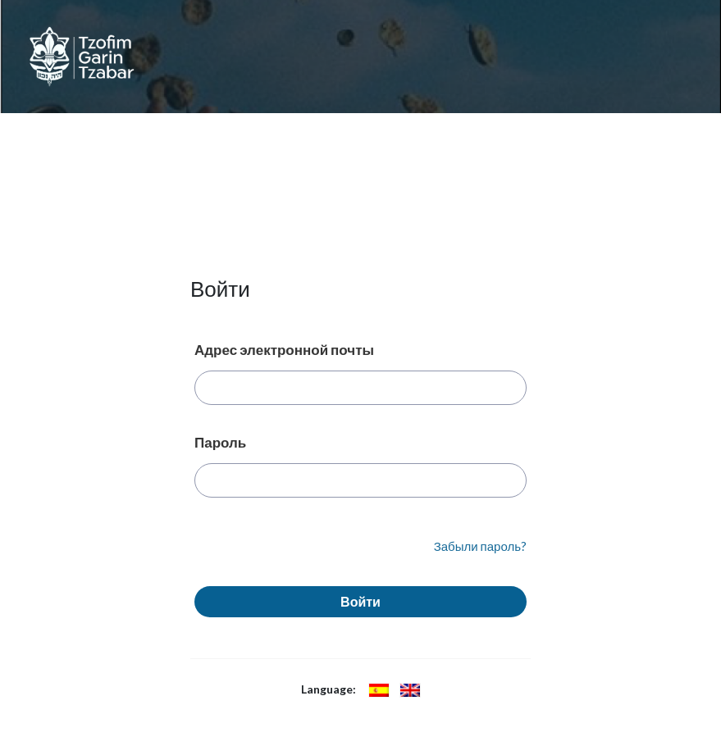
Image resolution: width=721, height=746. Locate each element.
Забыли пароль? (480, 546)
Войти (360, 601)
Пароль (220, 442)
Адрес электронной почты (284, 349)
